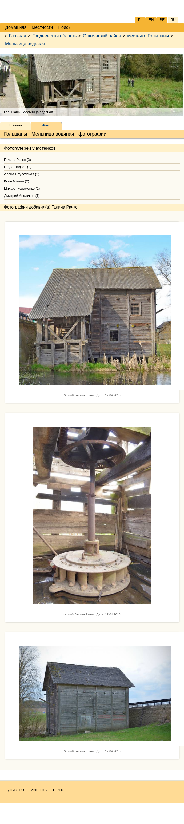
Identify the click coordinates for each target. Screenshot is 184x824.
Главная (17, 35)
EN (151, 20)
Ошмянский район (102, 35)
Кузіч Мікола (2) (16, 181)
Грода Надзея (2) (17, 167)
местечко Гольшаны (148, 35)
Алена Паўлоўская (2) (21, 174)
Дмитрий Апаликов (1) (22, 196)
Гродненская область (54, 35)
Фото (46, 125)
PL (140, 20)
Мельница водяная (25, 43)
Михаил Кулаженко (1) (22, 188)
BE (162, 20)
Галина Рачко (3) (17, 160)
